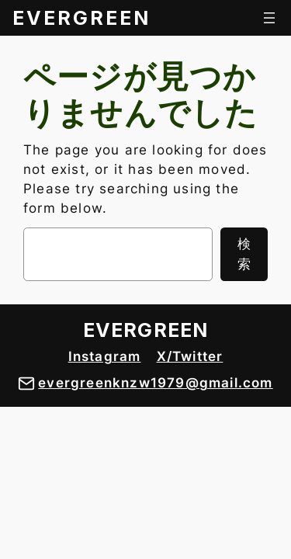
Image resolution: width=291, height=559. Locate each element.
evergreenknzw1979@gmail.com (155, 383)
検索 (244, 253)
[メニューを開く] (269, 18)
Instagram (104, 356)
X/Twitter (190, 356)
